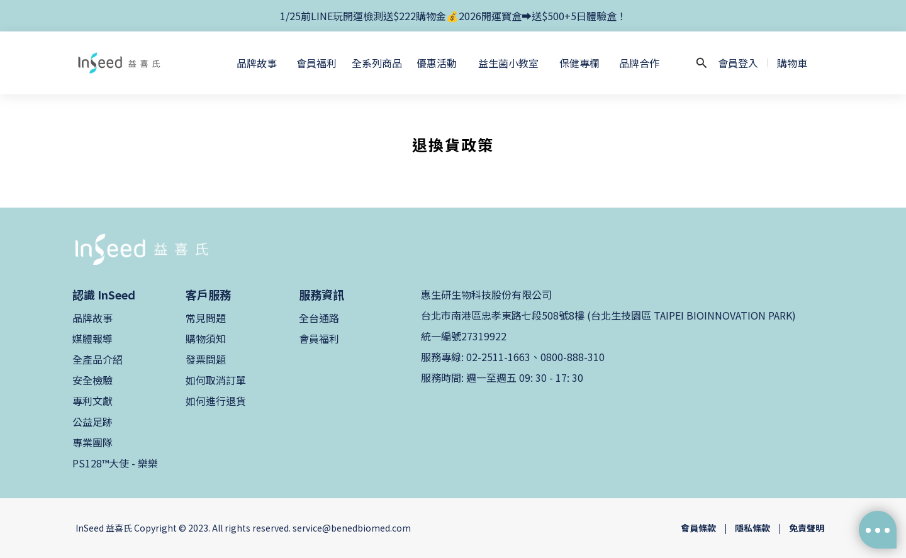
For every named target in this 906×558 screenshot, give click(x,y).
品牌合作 (639, 63)
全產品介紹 (97, 359)
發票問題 (206, 359)
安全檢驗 (92, 380)
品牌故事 (92, 317)
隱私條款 (752, 528)
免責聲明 (806, 528)
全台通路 (319, 317)
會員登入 (738, 62)
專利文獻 (92, 400)
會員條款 (698, 528)
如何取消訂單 (216, 380)
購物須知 (206, 338)
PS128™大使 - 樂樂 (115, 463)
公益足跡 (92, 421)
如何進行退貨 (216, 400)
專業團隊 (92, 442)
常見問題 (206, 317)
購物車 (792, 62)
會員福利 (319, 338)
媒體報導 (92, 338)
